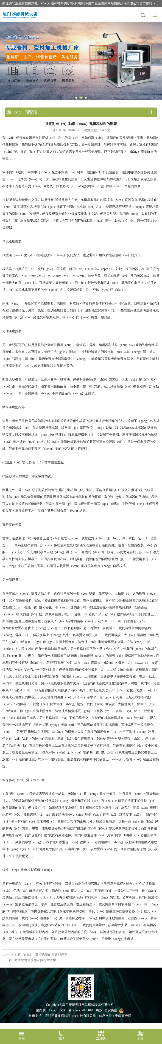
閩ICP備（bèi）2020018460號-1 (82, 1010)
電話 (61, 1035)
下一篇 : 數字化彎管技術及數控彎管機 (29, 960)
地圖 (140, 1035)
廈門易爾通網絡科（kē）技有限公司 (70, 1016)
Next (155, 61)
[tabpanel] (81, 61)
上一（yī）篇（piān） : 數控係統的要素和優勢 (34, 954)
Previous (7, 61)
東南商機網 (123, 1016)
